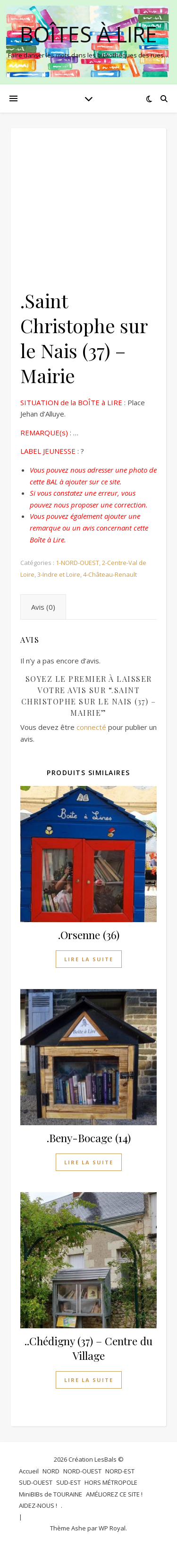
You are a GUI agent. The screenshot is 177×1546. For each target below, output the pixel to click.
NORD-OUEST (82, 1471)
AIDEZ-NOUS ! (38, 1505)
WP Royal (112, 1528)
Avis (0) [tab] (43, 607)
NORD (50, 1471)
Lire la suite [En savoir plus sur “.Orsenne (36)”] (88, 959)
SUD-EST (68, 1482)
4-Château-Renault (110, 574)
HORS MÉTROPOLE (110, 1482)
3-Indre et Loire (58, 574)
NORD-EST (120, 1471)
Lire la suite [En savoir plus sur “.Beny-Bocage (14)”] (88, 1162)
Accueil (29, 1471)
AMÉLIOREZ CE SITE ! (114, 1494)
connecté (91, 727)
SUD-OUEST (35, 1482)
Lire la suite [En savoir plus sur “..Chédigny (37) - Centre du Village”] (88, 1379)
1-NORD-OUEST (77, 562)
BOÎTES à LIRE (88, 34)
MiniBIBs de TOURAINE (50, 1494)
